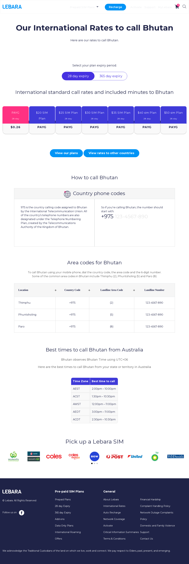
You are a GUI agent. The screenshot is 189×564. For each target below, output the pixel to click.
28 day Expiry (62, 506)
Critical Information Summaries (121, 532)
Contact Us (146, 538)
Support (142, 7)
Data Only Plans (64, 525)
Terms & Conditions (114, 538)
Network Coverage (114, 519)
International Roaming (68, 532)
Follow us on (13, 512)
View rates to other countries (111, 153)
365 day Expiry (63, 512)
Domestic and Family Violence (157, 525)
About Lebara (111, 499)
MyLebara (162, 7)
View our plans (66, 153)
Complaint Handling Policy (155, 506)
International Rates (114, 506)
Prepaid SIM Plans (66, 7)
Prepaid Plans (63, 499)
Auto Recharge (112, 512)
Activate (124, 7)
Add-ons (59, 519)
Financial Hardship (150, 499)
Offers (58, 538)
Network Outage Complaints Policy (156, 516)
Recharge (101, 7)
